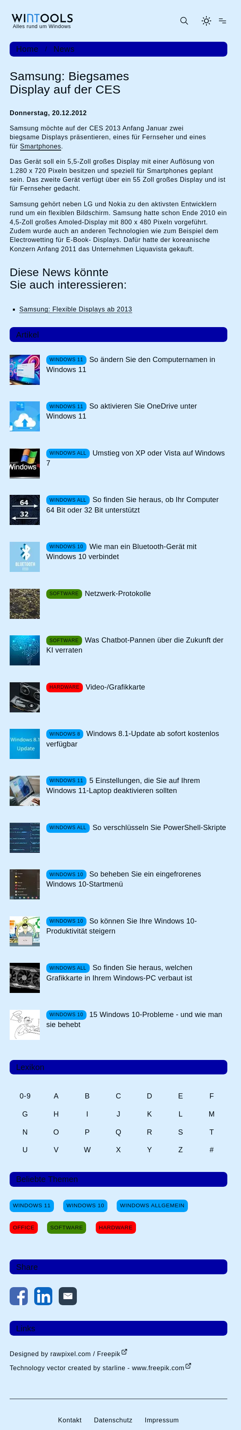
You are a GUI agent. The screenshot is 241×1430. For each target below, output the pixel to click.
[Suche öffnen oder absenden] (184, 21)
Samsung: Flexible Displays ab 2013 (75, 309)
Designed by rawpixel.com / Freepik (65, 1354)
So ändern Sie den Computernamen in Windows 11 (130, 365)
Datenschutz (113, 1420)
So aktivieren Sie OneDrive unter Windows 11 (121, 411)
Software (66, 1228)
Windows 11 (32, 1205)
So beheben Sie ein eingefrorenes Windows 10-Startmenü (123, 879)
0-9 (25, 1096)
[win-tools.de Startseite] (42, 21)
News (64, 49)
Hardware (116, 1228)
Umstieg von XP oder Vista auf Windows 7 (135, 458)
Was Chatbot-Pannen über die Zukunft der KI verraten (134, 645)
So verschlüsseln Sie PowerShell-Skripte (159, 828)
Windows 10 (85, 1205)
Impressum (162, 1420)
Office (24, 1228)
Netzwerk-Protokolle (118, 594)
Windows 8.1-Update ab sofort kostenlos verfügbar (132, 739)
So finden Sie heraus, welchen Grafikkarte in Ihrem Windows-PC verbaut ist (119, 973)
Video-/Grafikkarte (115, 687)
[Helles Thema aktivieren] (206, 21)
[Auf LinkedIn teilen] (43, 1297)
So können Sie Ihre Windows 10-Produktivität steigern (121, 926)
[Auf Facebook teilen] (19, 1297)
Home (27, 49)
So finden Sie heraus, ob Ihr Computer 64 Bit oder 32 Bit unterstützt (132, 505)
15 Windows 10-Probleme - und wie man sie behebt (134, 1020)
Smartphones (40, 146)
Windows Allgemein (152, 1205)
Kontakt (70, 1420)
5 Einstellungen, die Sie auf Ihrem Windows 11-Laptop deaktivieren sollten (123, 786)
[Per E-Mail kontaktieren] (68, 1297)
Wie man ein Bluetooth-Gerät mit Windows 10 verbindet (121, 552)
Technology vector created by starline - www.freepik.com (97, 1368)
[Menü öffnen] (222, 21)
